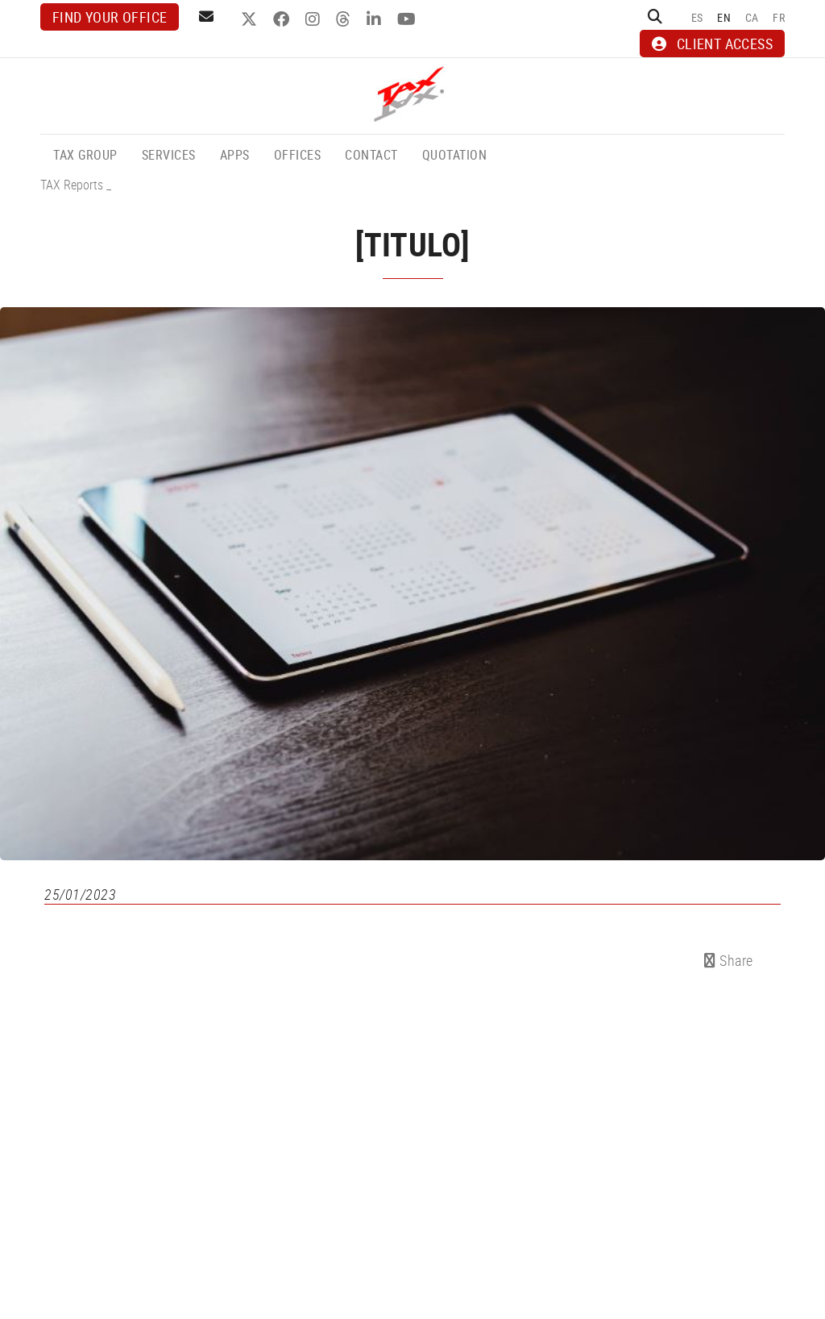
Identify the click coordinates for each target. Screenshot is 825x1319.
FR (779, 17)
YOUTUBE (408, 19)
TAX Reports (71, 184)
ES (697, 17)
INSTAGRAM (314, 19)
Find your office (109, 17)
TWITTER (251, 19)
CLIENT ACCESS (712, 43)
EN (724, 17)
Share (728, 960)
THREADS (345, 19)
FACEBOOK (283, 19)
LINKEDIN (376, 19)
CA (752, 17)
